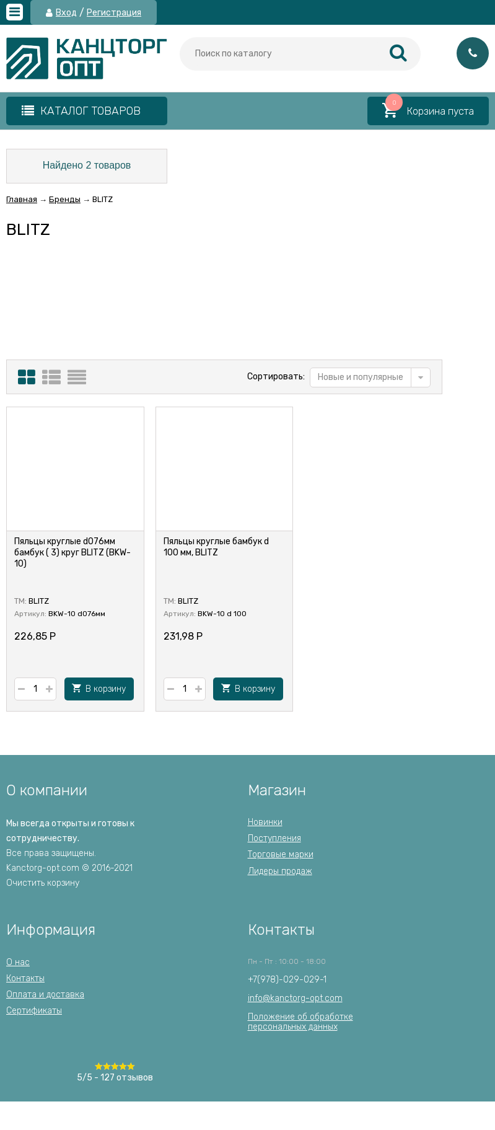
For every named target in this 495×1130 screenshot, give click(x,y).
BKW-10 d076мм (76, 613)
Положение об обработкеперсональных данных (300, 1022)
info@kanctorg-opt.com (295, 998)
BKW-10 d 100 (222, 613)
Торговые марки (280, 854)
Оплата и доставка (45, 994)
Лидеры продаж (280, 871)
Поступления (274, 838)
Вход (66, 13)
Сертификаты (34, 1010)
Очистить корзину (42, 883)
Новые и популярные (360, 377)
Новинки (265, 822)
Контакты (25, 978)
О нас (18, 962)
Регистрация (114, 13)
